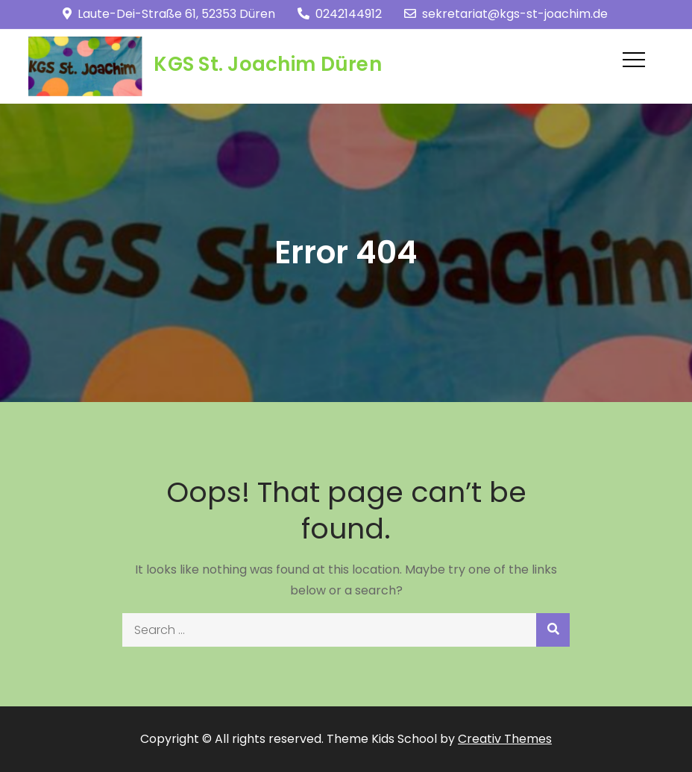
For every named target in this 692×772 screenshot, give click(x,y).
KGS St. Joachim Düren (267, 64)
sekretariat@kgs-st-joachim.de (506, 13)
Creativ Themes (505, 738)
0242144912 (340, 13)
